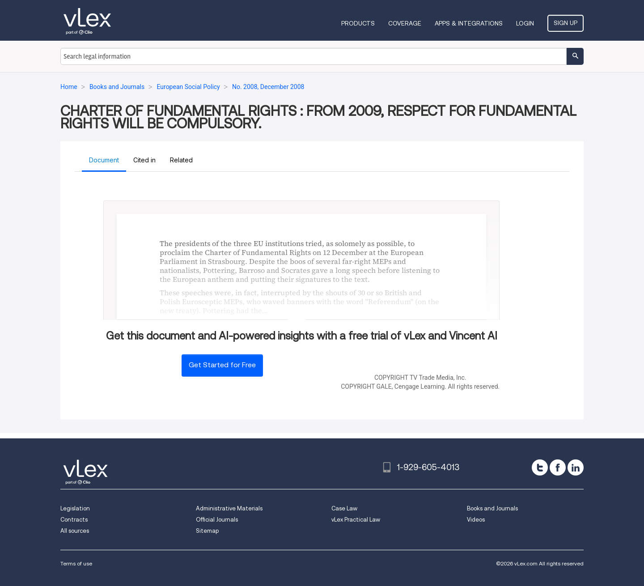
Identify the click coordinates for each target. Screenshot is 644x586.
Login (525, 23)
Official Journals (217, 519)
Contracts (74, 519)
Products (358, 23)
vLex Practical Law (355, 519)
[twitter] (540, 467)
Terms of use (76, 563)
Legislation (75, 508)
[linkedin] (576, 467)
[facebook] (558, 467)
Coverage (404, 23)
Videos (476, 519)
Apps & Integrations (469, 23)
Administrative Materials (229, 508)
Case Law (344, 508)
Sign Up (565, 22)
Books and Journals (492, 508)
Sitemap (207, 530)
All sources (74, 530)
